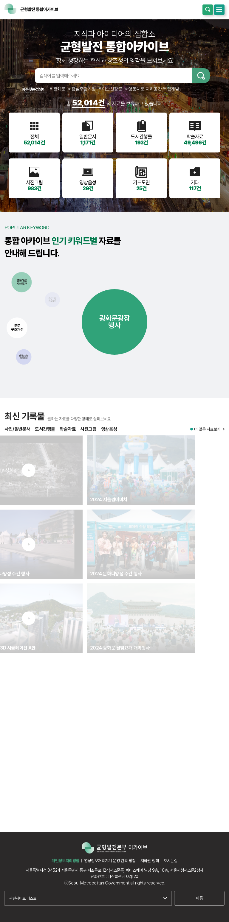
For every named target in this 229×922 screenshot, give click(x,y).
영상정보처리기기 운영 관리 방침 (110, 860)
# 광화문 (57, 88)
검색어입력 (26, 75)
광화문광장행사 (114, 322)
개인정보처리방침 (65, 860)
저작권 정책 (149, 860)
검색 (201, 75)
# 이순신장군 (110, 88)
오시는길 (170, 860)
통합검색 (207, 9)
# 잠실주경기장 (82, 88)
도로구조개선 (17, 327)
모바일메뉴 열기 (219, 9)
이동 (199, 898)
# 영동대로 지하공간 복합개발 (152, 88)
